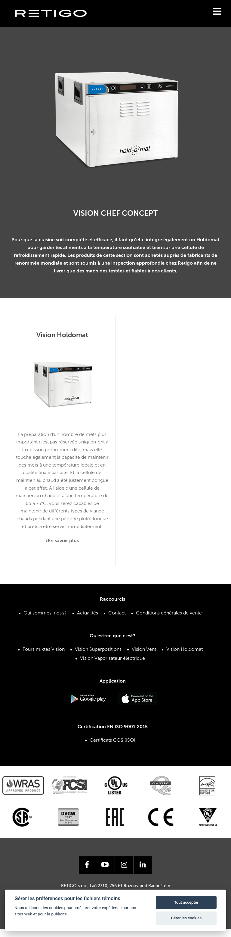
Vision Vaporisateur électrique (112, 658)
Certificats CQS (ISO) (112, 740)
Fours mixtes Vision (44, 649)
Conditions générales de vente (169, 613)
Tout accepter (186, 902)
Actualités (87, 613)
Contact (117, 613)
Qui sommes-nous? (45, 613)
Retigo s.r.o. (55, 22)
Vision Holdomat (184, 649)
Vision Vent (144, 649)
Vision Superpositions (98, 649)
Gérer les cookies (186, 918)
